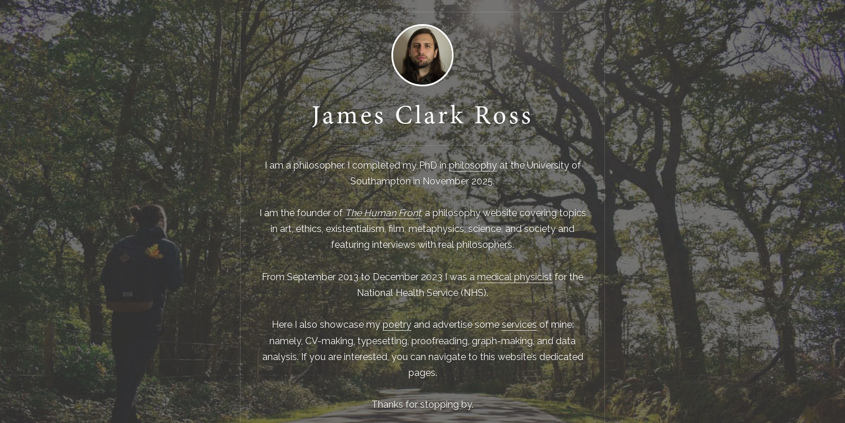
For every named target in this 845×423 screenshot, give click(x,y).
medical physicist (514, 277)
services (519, 324)
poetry (397, 324)
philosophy (473, 165)
